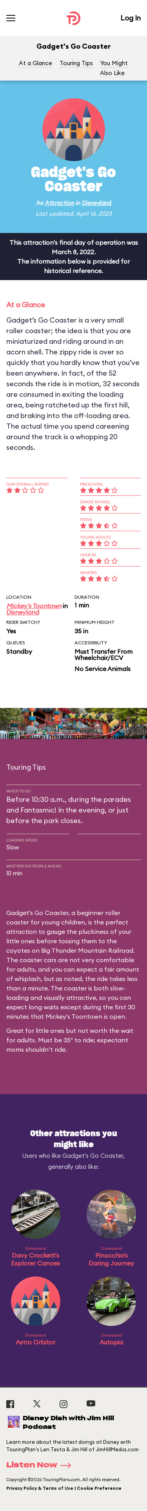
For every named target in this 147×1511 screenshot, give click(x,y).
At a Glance (35, 63)
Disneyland (96, 203)
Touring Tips (76, 63)
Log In (130, 17)
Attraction (59, 203)
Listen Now (41, 1465)
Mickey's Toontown (33, 606)
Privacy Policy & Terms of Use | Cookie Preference (64, 1488)
